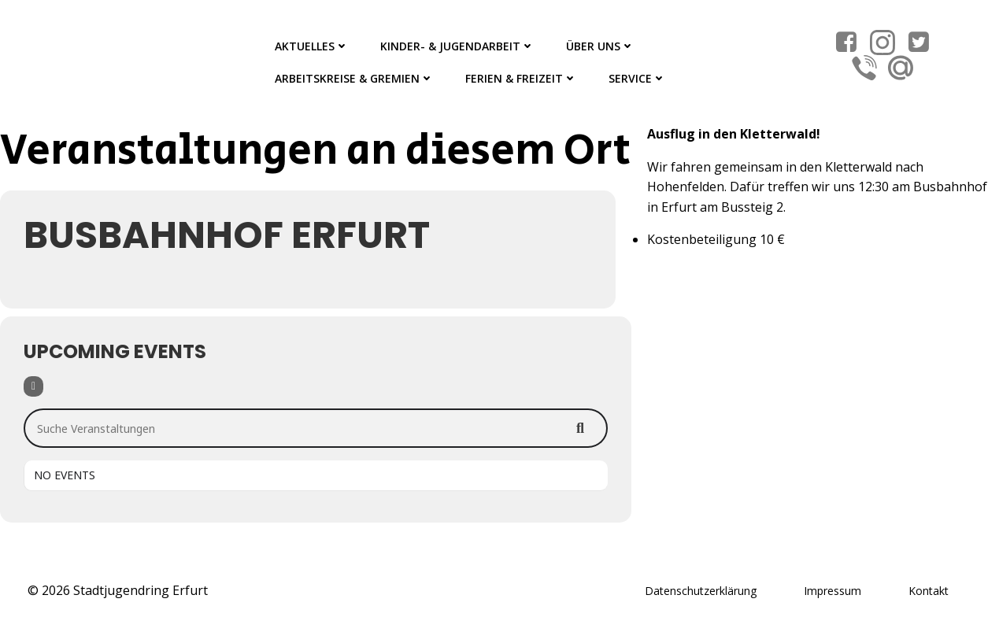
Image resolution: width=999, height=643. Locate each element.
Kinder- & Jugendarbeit (457, 46)
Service (637, 78)
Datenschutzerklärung (701, 590)
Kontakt (928, 590)
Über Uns (600, 46)
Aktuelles (312, 46)
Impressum (832, 590)
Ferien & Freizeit (521, 78)
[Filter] (33, 386)
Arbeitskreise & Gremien (354, 78)
